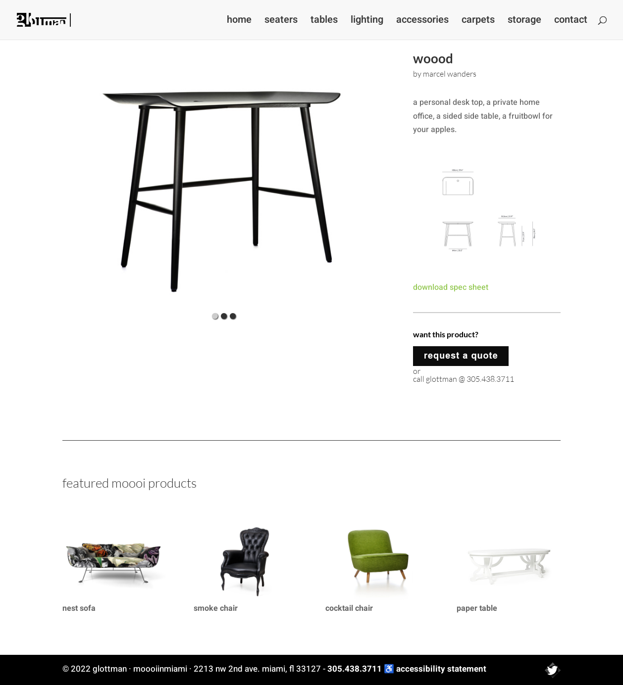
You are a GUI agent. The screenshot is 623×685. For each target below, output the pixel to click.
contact (570, 21)
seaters (281, 21)
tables (324, 21)
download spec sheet (450, 287)
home (239, 21)
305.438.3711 (354, 669)
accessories (422, 21)
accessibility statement (441, 669)
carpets (478, 21)
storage (524, 21)
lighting (367, 21)
